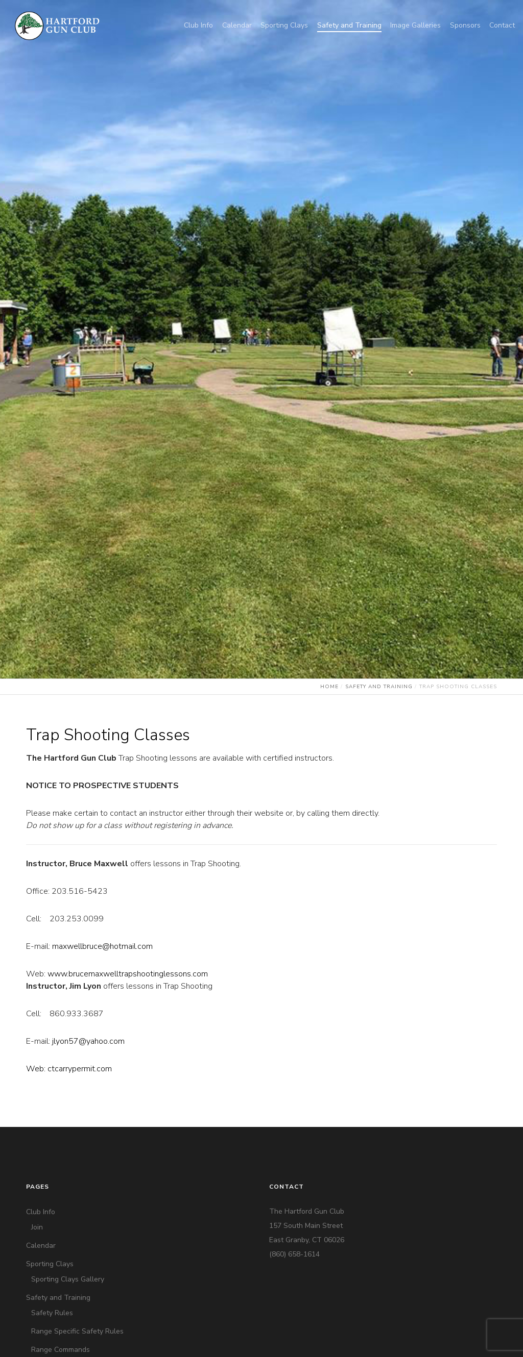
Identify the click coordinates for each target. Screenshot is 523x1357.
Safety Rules (52, 1313)
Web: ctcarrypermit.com (69, 1068)
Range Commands (60, 1349)
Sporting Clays (50, 1264)
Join (37, 1227)
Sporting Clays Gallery (67, 1279)
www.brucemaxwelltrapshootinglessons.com (127, 973)
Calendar (41, 1245)
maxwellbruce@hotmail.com (102, 946)
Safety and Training (58, 1297)
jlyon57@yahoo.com (88, 1041)
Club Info (40, 1212)
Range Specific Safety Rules (77, 1331)
